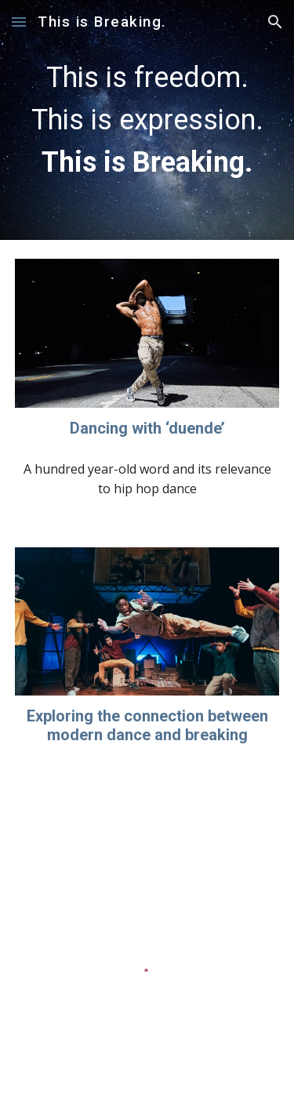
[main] (147, 120)
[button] (19, 21)
